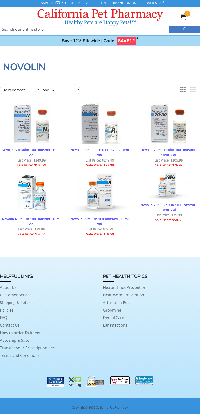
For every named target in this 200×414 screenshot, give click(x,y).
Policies (6, 310)
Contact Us (10, 325)
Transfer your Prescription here (28, 347)
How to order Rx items (20, 332)
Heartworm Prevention (123, 295)
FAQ (3, 317)
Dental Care (113, 317)
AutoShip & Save (14, 340)
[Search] (84, 29)
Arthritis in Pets (117, 302)
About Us (8, 287)
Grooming (112, 310)
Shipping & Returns (17, 302)
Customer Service (15, 295)
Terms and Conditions (20, 355)
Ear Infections (115, 325)
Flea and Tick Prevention (124, 287)
